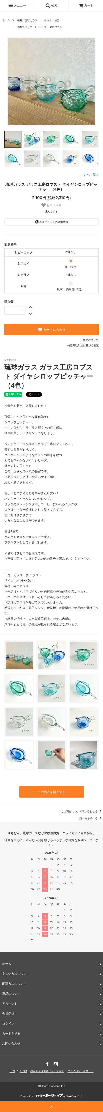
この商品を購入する (51, 792)
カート (85, 5)
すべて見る (91, 175)
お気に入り (51, 205)
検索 (51, 5)
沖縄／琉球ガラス (27, 20)
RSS (12, 1071)
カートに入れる (51, 329)
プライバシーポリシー (80, 1071)
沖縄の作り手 (24, 27)
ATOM (23, 1071)
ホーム (6, 20)
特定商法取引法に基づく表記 (47, 1071)
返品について (91, 340)
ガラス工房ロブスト (50, 27)
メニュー (17, 5)
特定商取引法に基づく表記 (83, 345)
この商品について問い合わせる (82, 811)
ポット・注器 (52, 20)
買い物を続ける (91, 818)
